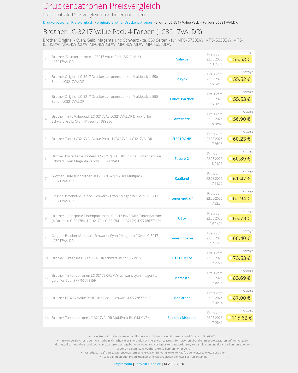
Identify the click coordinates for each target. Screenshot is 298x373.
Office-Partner (182, 99)
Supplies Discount (182, 317)
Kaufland (182, 178)
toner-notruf (182, 198)
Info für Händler (148, 364)
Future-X (182, 158)
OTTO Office (182, 258)
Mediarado (182, 298)
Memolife (182, 278)
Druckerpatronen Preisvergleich (101, 5)
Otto (182, 218)
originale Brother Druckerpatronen (124, 22)
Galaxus (182, 59)
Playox (182, 79)
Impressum (123, 364)
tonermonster (181, 238)
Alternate (182, 119)
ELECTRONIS (182, 138)
